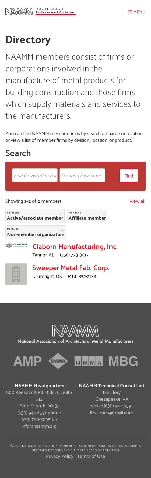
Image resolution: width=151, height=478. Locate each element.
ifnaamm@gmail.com (111, 412)
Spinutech (111, 450)
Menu (137, 12)
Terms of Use (91, 455)
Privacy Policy (59, 455)
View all (137, 200)
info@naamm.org (39, 425)
